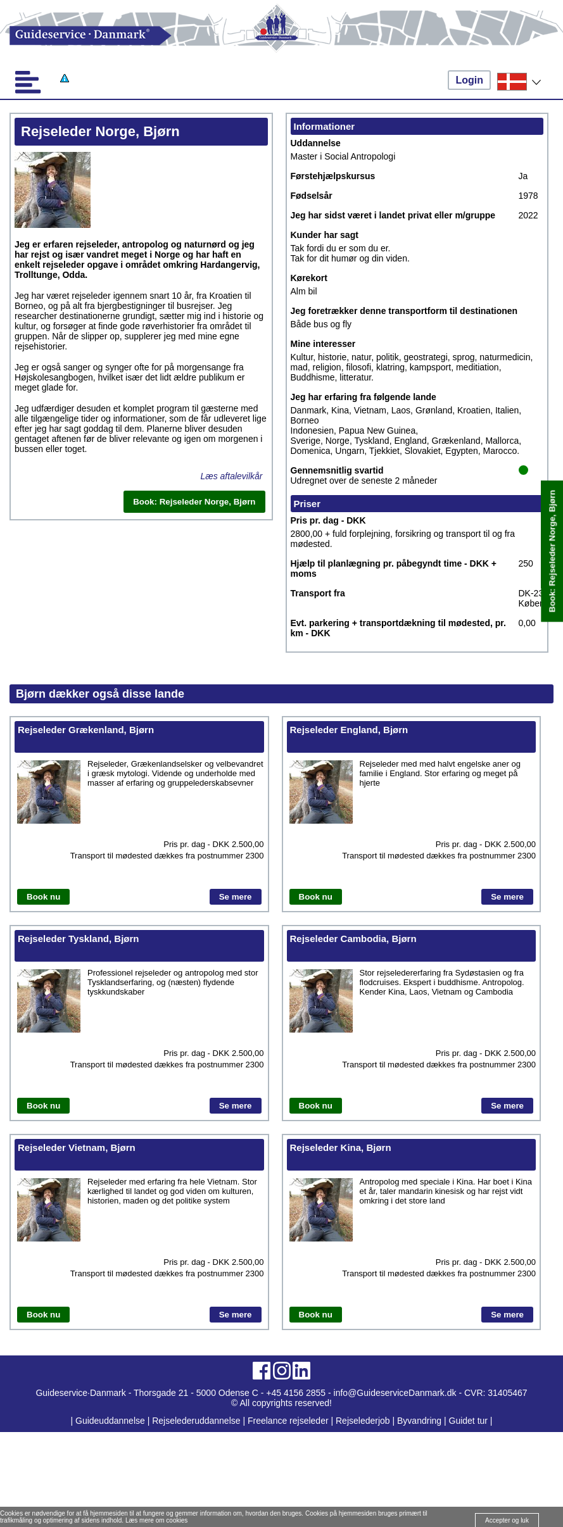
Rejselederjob (363, 1421)
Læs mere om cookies (156, 1520)
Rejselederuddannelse (197, 1421)
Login (469, 80)
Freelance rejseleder (288, 1421)
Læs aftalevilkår (231, 476)
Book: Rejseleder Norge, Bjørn (552, 551)
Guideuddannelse (111, 1421)
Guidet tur (468, 1421)
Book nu (43, 897)
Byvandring (419, 1421)
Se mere (235, 897)
